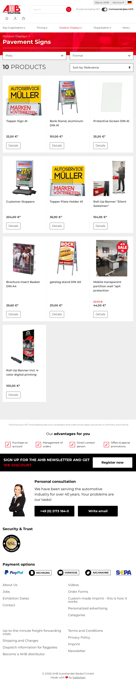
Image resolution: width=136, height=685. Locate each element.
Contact (9, 605)
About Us (10, 585)
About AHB (102, 2)
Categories (76, 615)
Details (13, 145)
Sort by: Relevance (101, 67)
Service (118, 2)
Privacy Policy (79, 637)
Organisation (102, 27)
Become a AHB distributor (24, 654)
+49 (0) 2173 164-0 (54, 511)
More (127, 27)
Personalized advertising (87, 608)
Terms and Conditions (85, 631)
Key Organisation (14, 27)
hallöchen (79, 677)
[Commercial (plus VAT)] (104, 9)
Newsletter (77, 651)
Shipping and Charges (20, 641)
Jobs (6, 592)
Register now (112, 462)
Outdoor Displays (70, 27)
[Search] (50, 9)
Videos (73, 585)
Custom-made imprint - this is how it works (97, 600)
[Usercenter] (15, 18)
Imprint (74, 644)
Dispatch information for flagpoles (30, 647)
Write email (97, 511)
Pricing (42, 27)
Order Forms (78, 592)
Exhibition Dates (16, 598)
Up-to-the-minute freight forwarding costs (32, 632)
